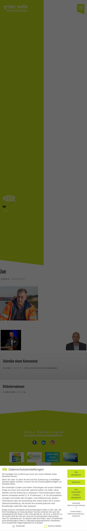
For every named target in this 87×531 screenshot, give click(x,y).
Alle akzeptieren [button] (76, 474)
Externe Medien (52, 527)
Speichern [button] (76, 483)
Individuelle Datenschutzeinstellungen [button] (76, 507)
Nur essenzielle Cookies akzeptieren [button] (76, 495)
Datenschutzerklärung (11, 505)
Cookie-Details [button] (75, 513)
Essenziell (18, 527)
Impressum (76, 517)
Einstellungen (7, 507)
